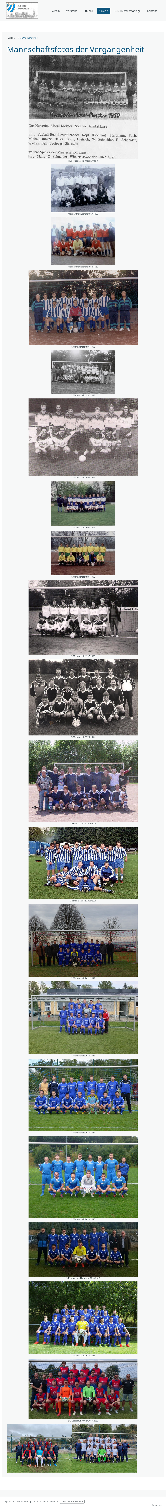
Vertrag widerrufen (72, 1501)
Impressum (9, 1501)
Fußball (88, 11)
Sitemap (54, 1501)
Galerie (103, 11)
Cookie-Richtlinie (40, 1501)
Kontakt (152, 11)
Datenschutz (23, 1501)
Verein (56, 11)
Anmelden (157, 1505)
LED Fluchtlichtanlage (127, 11)
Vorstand (71, 11)
